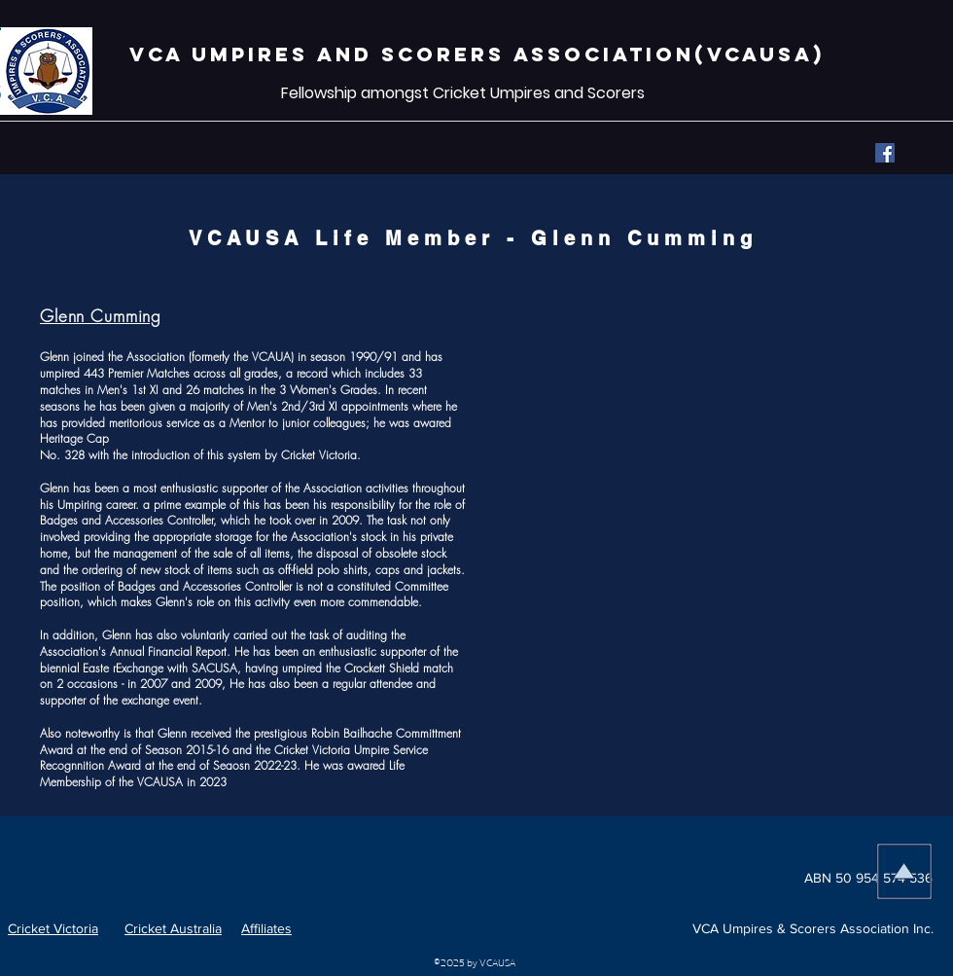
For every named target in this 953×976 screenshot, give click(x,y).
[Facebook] (885, 153)
